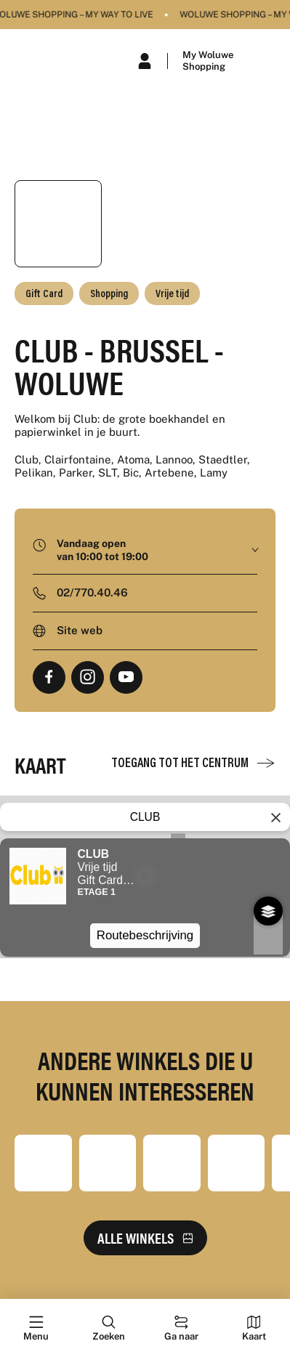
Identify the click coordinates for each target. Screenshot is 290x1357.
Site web (79, 630)
